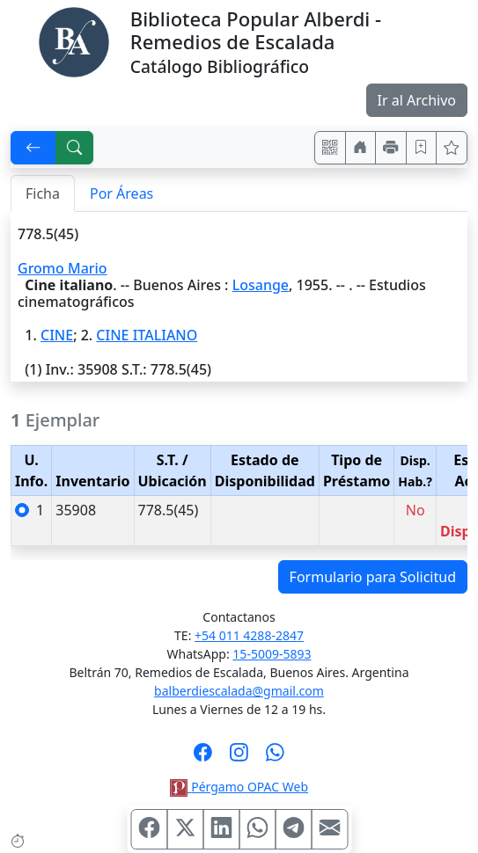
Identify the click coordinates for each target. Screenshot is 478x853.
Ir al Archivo (417, 100)
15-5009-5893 (271, 653)
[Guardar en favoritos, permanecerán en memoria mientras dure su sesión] (422, 147)
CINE (56, 335)
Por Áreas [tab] (121, 193)
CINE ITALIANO (146, 335)
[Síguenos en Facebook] (203, 758)
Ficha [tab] (43, 193)
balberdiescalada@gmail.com (239, 690)
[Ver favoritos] (451, 147)
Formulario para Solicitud (373, 577)
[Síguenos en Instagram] (239, 758)
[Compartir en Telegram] (293, 829)
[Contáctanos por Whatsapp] (275, 758)
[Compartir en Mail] (329, 829)
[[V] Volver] (33, 147)
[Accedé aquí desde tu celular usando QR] (330, 147)
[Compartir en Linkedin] (220, 829)
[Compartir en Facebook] (148, 829)
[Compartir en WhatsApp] (257, 829)
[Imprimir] (391, 147)
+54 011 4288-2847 (249, 635)
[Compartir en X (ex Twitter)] (184, 829)
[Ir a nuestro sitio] (361, 147)
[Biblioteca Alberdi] (74, 40)
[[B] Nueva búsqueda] (74, 147)
